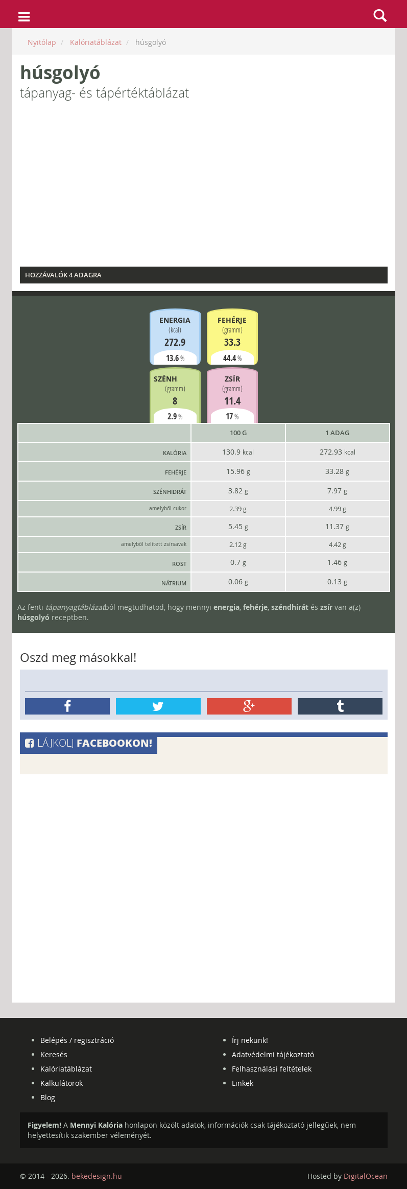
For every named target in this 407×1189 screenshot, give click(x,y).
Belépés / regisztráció (77, 1040)
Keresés (53, 1054)
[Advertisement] (204, 187)
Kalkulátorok (61, 1083)
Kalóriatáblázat (66, 1069)
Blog (47, 1097)
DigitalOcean (366, 1176)
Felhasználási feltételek (272, 1069)
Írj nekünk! (250, 1040)
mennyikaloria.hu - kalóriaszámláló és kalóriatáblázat (203, 14)
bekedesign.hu (96, 1176)
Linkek (242, 1083)
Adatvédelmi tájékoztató (273, 1054)
